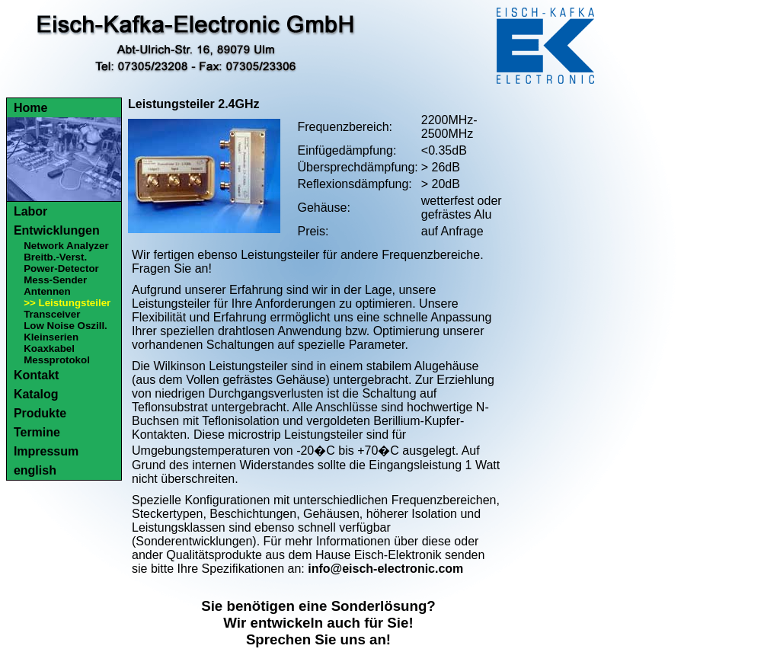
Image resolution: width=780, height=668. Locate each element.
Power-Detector (61, 268)
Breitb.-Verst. (55, 257)
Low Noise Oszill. (65, 325)
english (35, 470)
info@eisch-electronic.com (385, 568)
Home (30, 107)
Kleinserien (51, 337)
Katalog (36, 394)
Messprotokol (57, 360)
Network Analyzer (66, 245)
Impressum (46, 451)
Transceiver (52, 314)
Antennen (47, 291)
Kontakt (36, 375)
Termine (37, 432)
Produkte (40, 413)
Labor (30, 211)
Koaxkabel (49, 348)
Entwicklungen (57, 230)
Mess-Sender (55, 280)
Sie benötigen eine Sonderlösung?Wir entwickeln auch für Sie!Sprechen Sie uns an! (318, 622)
